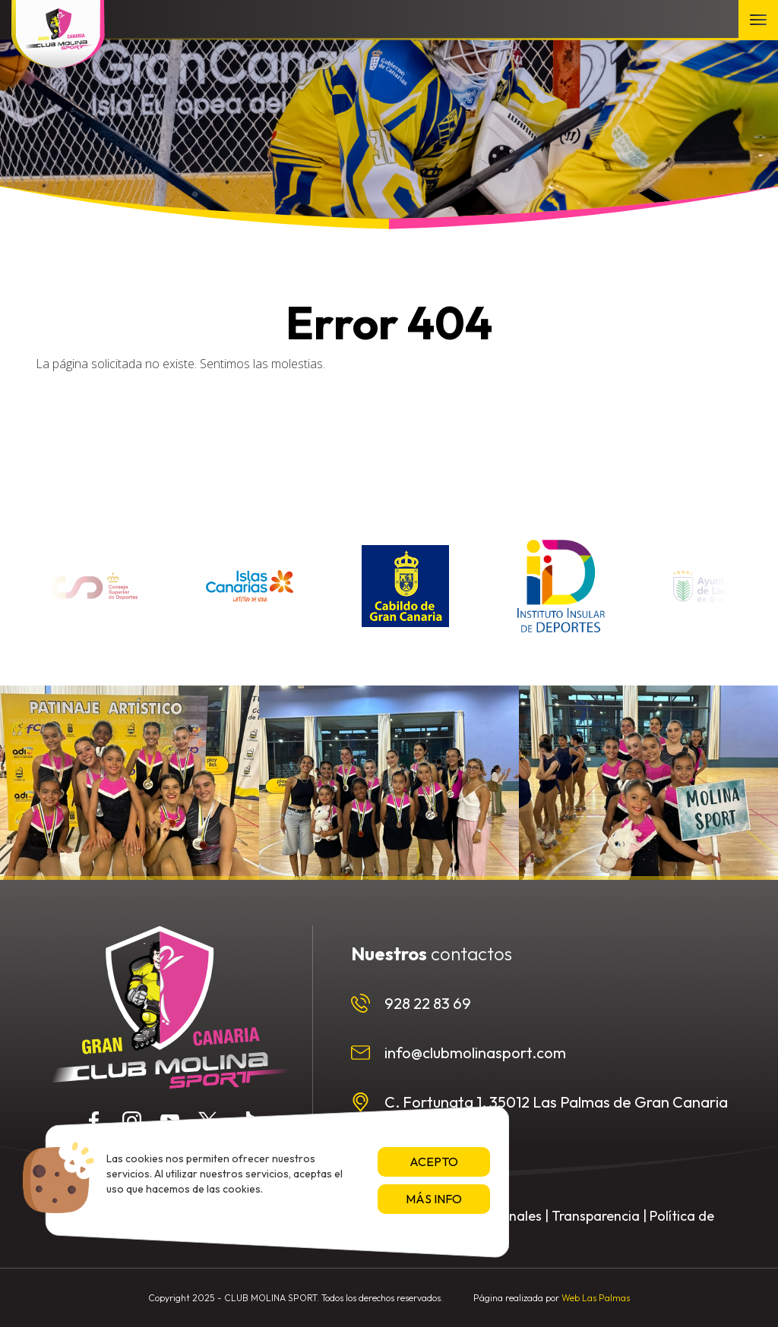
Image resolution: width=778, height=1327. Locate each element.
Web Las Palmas (595, 1297)
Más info (434, 1198)
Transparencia (596, 1216)
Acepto (434, 1161)
